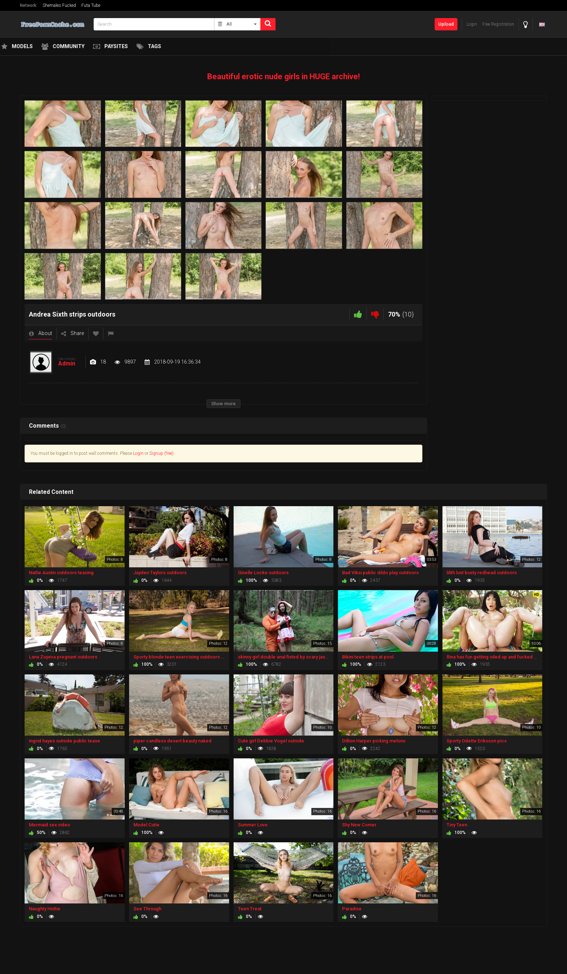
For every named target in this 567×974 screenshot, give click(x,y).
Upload (446, 24)
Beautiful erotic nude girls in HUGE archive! (283, 76)
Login (138, 453)
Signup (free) (161, 453)
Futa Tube (90, 5)
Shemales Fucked (59, 5)
